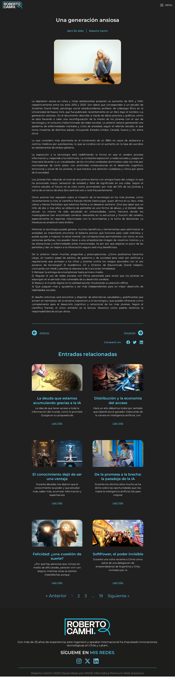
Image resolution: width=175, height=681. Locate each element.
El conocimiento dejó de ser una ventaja (57, 480)
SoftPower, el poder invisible (118, 560)
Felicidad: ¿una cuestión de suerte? (57, 560)
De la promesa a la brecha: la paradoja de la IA (118, 480)
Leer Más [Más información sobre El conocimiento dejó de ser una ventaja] (57, 507)
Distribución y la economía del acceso (118, 400)
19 (100, 600)
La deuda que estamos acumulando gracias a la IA (57, 403)
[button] (128, 342)
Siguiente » (119, 600)
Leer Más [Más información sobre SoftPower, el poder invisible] (118, 587)
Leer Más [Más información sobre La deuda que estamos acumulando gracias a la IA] (57, 428)
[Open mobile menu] (166, 5)
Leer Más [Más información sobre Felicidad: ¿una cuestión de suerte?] (57, 587)
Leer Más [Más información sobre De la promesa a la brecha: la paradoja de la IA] (118, 507)
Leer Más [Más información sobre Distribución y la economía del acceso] (118, 428)
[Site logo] (13, 4)
